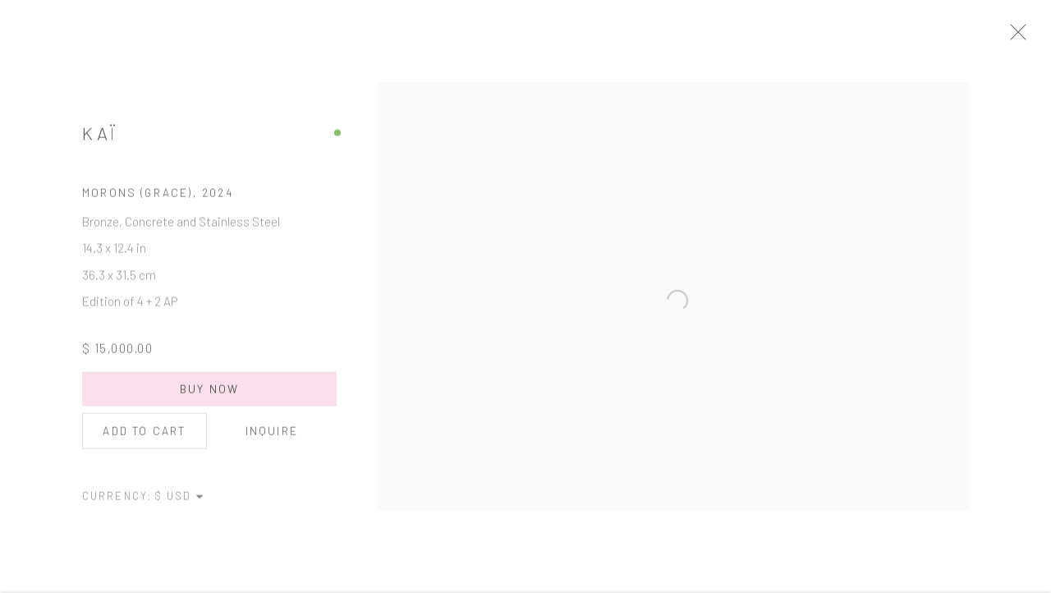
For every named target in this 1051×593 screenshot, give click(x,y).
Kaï (100, 140)
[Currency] (179, 502)
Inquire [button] (272, 437)
